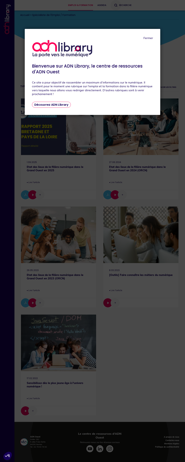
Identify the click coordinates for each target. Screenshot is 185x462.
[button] (7, 456)
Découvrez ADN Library (51, 105)
